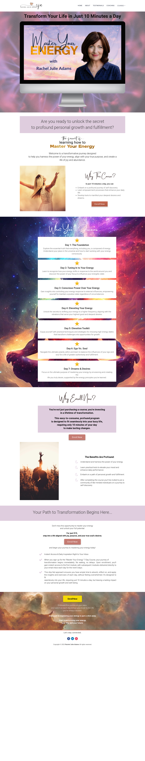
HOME (80, 5)
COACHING (110, 5)
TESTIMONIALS (98, 5)
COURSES (120, 6)
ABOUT (87, 5)
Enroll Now (100, 204)
